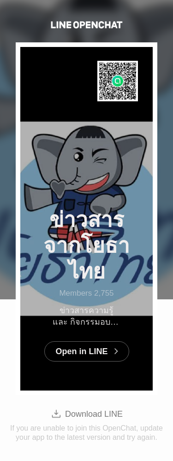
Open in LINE (81, 351)
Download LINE (94, 414)
